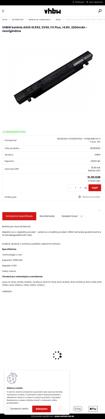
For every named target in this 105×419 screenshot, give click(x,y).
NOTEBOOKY (18, 19)
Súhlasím (41, 409)
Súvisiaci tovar (73, 216)
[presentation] (4, 350)
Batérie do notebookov (40, 19)
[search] (100, 11)
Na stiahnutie (47, 216)
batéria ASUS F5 (65, 349)
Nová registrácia (96, 2)
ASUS (58, 19)
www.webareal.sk (64, 416)
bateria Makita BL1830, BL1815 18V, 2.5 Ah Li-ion (26, 361)
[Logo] (52, 11)
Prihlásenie (79, 2)
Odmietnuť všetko (19, 408)
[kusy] (75, 187)
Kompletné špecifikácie (19, 216)
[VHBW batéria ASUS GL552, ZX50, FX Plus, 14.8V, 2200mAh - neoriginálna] (52, 79)
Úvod (4, 19)
